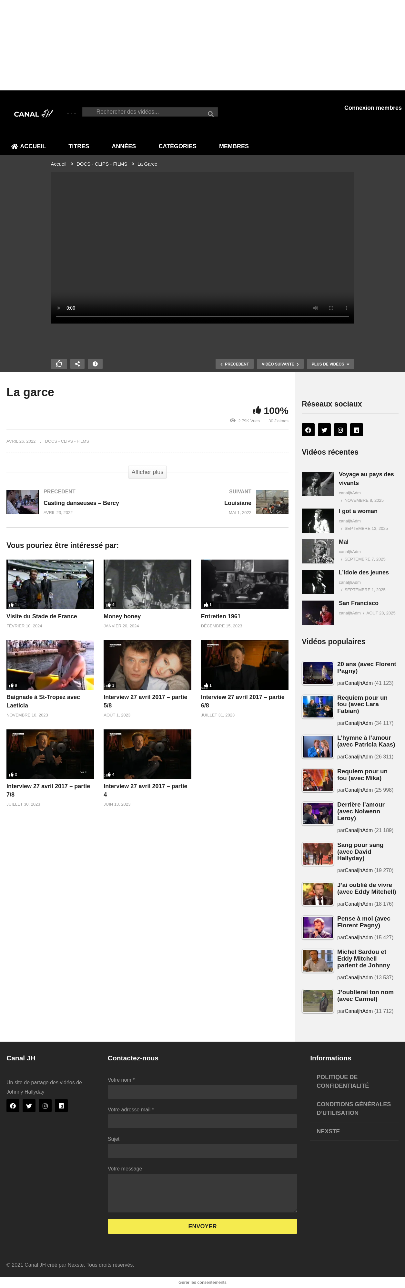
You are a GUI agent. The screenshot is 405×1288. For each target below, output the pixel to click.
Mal (344, 542)
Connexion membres (373, 108)
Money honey (122, 616)
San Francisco (359, 603)
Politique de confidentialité (343, 1081)
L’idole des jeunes (364, 572)
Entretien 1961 (221, 616)
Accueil (28, 146)
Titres (78, 146)
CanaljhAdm (359, 683)
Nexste (328, 1131)
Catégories (177, 146)
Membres (234, 146)
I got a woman (358, 511)
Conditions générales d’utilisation (354, 1108)
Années (124, 146)
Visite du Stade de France (41, 616)
